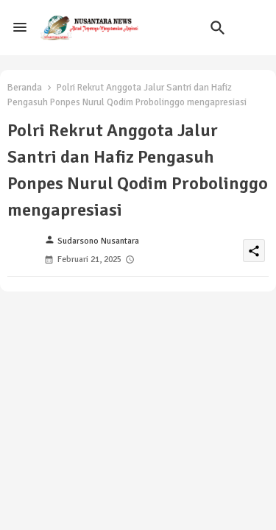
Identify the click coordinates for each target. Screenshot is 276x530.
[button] (218, 28)
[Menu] (20, 28)
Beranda (24, 87)
